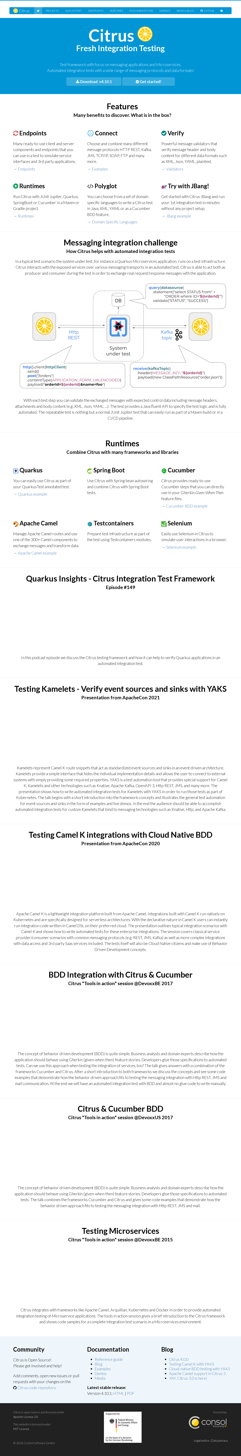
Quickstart (73, 10)
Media (100, 1378)
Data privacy (219, 1440)
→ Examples (97, 169)
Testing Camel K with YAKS (191, 1364)
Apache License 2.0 (25, 1416)
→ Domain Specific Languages (112, 221)
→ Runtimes (23, 216)
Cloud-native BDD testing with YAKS (199, 1368)
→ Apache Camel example (35, 553)
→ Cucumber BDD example (184, 506)
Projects (52, 10)
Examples (103, 1368)
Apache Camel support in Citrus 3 (197, 1373)
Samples (164, 10)
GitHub (207, 10)
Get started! (148, 81)
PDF (130, 1393)
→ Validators (172, 169)
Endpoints (95, 10)
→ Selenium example (178, 547)
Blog (98, 1364)
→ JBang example (176, 216)
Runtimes (116, 10)
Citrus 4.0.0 (178, 1359)
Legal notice (201, 1440)
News (185, 10)
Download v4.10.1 (94, 81)
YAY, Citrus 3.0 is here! (188, 1378)
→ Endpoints (24, 169)
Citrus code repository (36, 1387)
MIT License (21, 1429)
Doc (141, 10)
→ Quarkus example (30, 494)
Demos (101, 1373)
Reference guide (109, 1359)
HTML (118, 1393)
